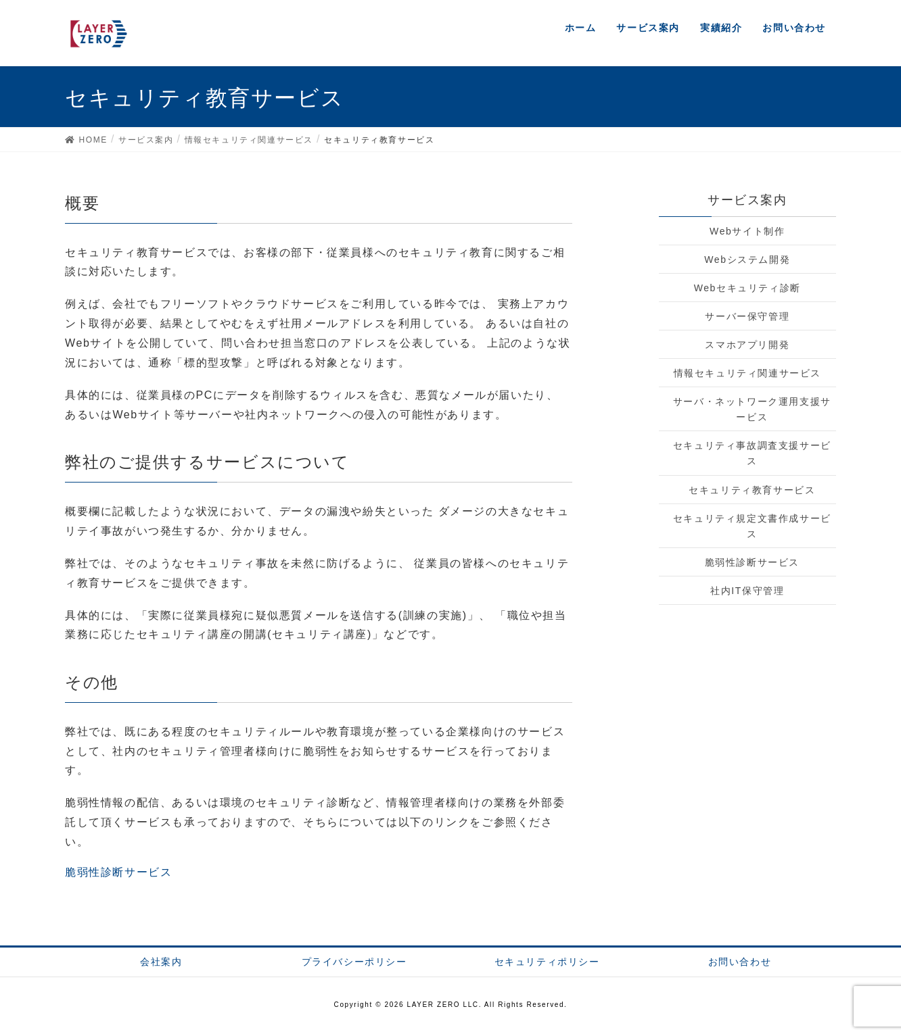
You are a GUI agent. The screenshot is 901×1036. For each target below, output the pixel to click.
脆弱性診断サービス (118, 872)
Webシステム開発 (747, 259)
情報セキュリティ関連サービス (747, 373)
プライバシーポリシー (354, 961)
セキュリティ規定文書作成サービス (752, 526)
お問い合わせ (740, 961)
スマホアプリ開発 (747, 344)
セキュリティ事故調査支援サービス (752, 453)
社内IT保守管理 (747, 590)
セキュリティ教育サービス (752, 490)
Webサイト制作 (747, 231)
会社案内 (161, 961)
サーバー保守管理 (747, 316)
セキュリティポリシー (547, 961)
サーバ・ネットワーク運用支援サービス (752, 409)
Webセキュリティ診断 (747, 287)
